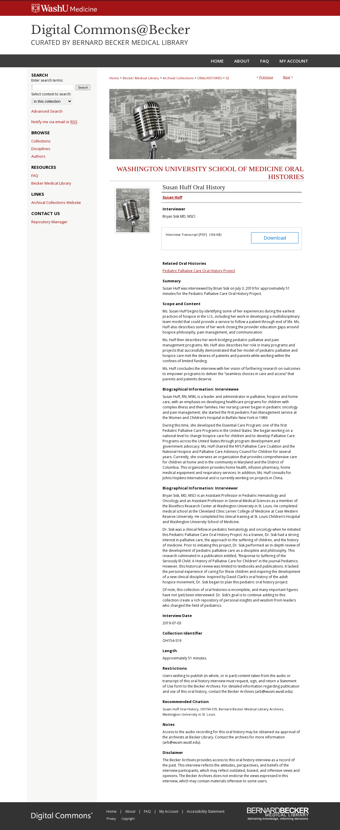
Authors (38, 156)
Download (275, 238)
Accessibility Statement (206, 811)
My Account (169, 811)
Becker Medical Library (141, 78)
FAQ (34, 175)
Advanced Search (47, 111)
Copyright (128, 819)
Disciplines (40, 148)
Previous (266, 77)
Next (286, 77)
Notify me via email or (54, 121)
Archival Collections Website (56, 202)
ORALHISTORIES (209, 78)
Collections (41, 141)
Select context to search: (51, 94)
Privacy (111, 819)
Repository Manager (49, 221)
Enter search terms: (47, 80)
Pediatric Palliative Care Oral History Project (199, 270)
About (130, 811)
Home (114, 78)
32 (227, 78)
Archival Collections (178, 78)
